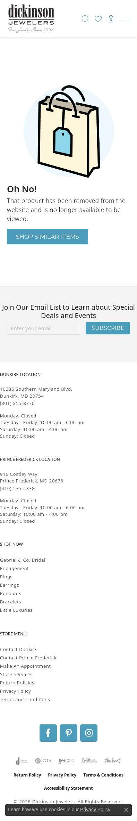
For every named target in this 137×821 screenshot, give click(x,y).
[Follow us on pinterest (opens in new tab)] (68, 733)
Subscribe (108, 328)
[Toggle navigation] (126, 19)
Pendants (11, 593)
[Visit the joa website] (22, 761)
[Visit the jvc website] (89, 761)
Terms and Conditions (25, 699)
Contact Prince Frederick (28, 658)
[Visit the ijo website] (66, 761)
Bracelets (10, 602)
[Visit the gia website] (43, 761)
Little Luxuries (16, 610)
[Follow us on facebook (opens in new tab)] (48, 733)
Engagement (14, 568)
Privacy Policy (15, 691)
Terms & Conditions (103, 775)
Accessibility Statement (68, 788)
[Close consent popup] (126, 810)
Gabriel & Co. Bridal (22, 560)
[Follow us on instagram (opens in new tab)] (88, 733)
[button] (85, 19)
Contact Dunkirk (18, 649)
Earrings (9, 585)
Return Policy (27, 775)
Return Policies (17, 683)
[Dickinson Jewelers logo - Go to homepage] (31, 19)
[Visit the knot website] (112, 761)
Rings (6, 577)
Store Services (16, 674)
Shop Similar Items (47, 236)
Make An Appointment (25, 666)
